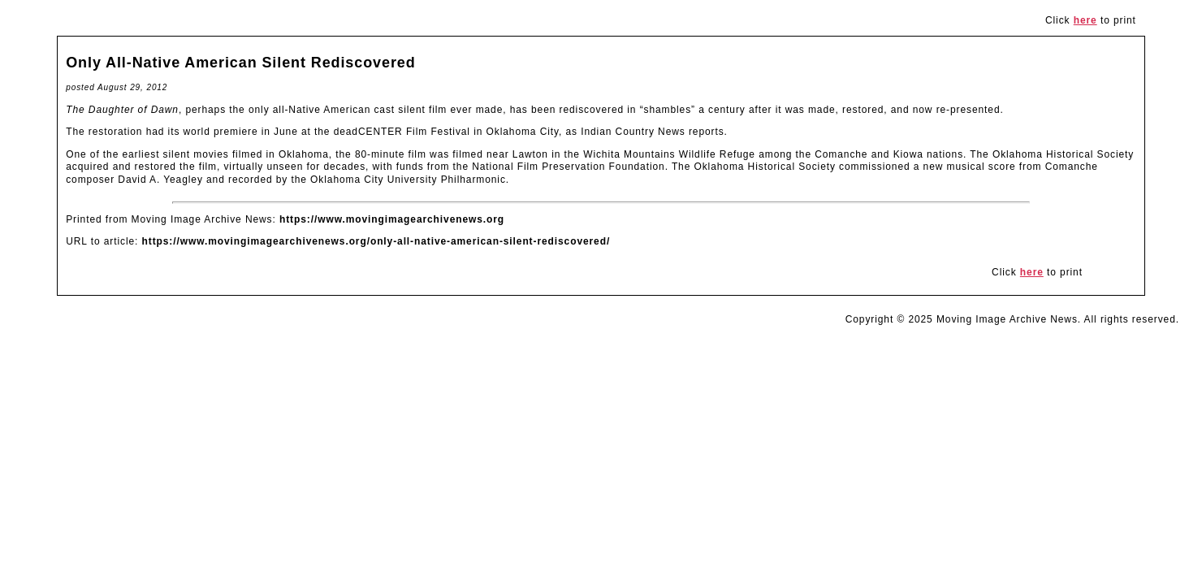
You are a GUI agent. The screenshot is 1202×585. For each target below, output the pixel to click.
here (1085, 20)
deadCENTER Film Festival (402, 131)
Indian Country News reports (652, 131)
